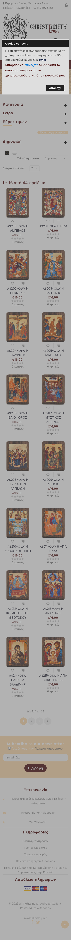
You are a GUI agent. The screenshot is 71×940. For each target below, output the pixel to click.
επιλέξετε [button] (31, 65)
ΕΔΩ (42, 60)
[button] (55, 88)
